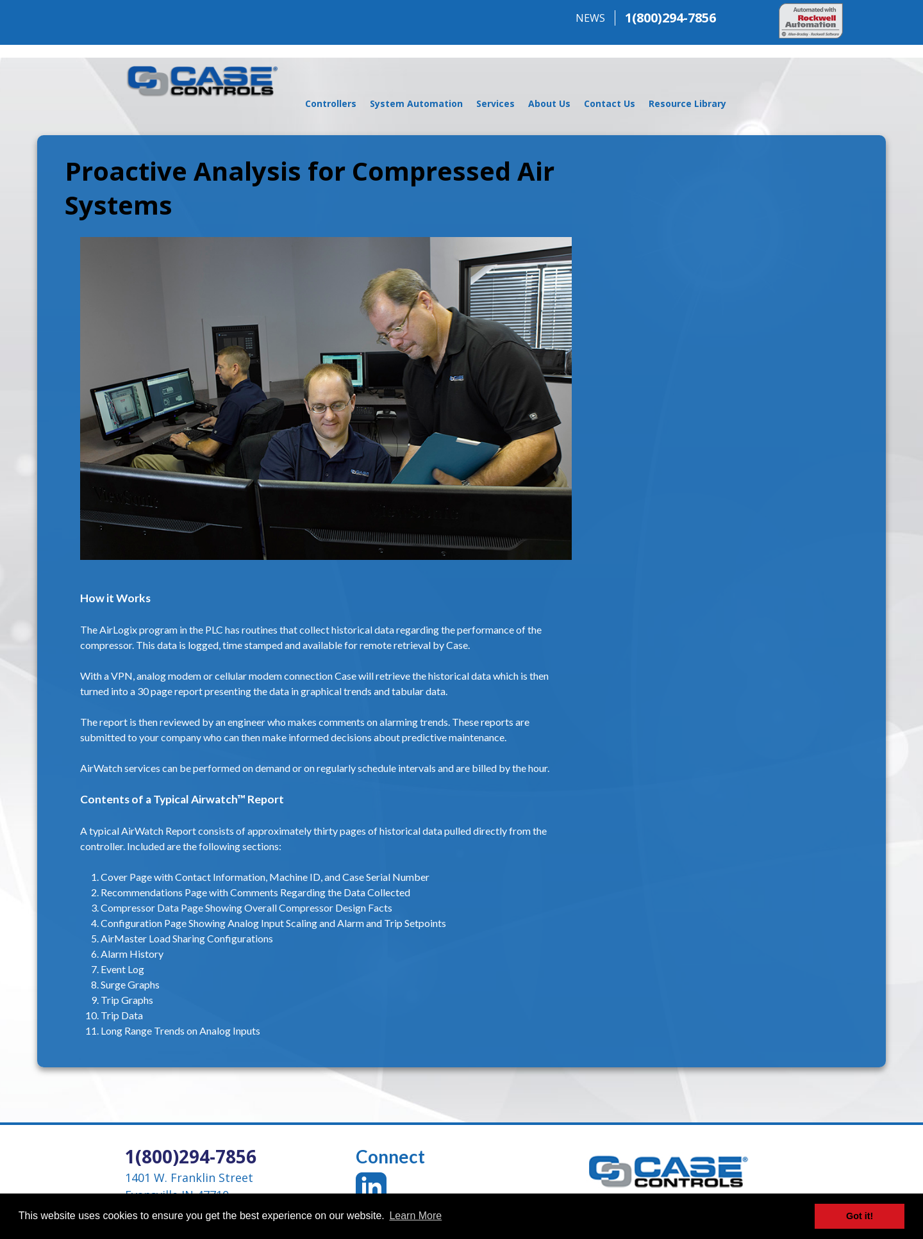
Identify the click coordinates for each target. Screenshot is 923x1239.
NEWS (590, 18)
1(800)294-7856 (670, 17)
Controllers (330, 103)
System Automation (416, 103)
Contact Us (609, 103)
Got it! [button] (859, 1216)
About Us (549, 103)
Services (495, 103)
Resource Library (687, 103)
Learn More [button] (415, 1215)
